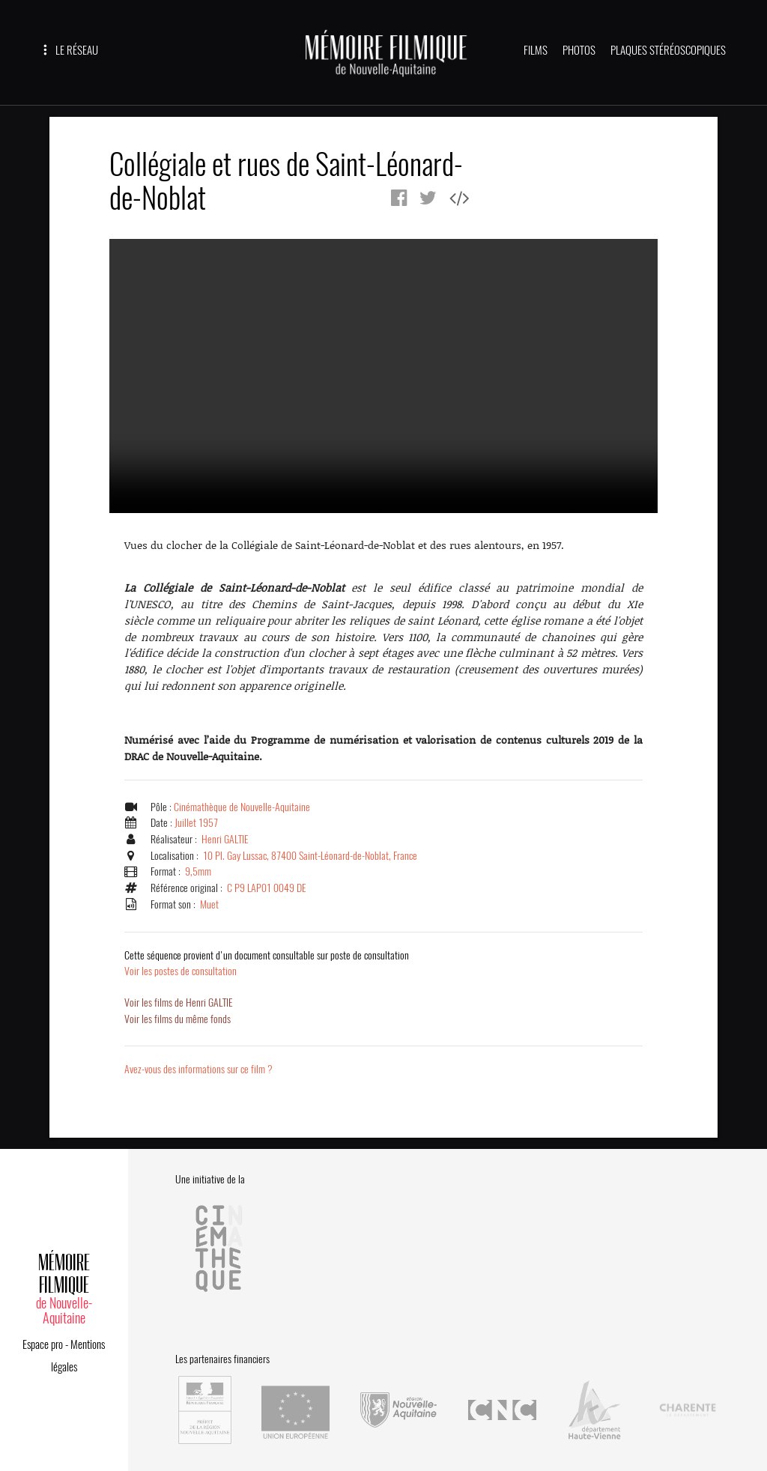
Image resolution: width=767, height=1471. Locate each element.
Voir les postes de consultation (268, 963)
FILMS (536, 50)
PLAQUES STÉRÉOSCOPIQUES (668, 50)
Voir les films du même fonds (178, 1019)
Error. (383, 376)
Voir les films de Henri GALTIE (180, 1002)
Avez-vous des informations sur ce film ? (200, 1069)
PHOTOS (579, 50)
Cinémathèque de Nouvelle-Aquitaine (243, 806)
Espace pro (42, 1339)
